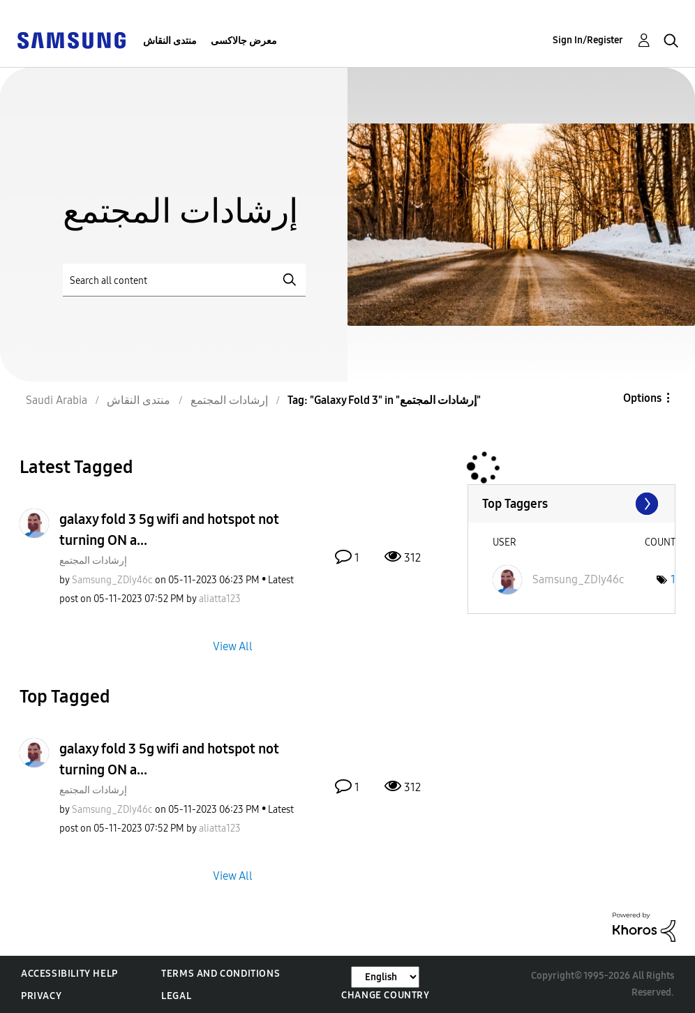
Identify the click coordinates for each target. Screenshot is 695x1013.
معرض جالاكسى (244, 41)
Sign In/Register (588, 40)
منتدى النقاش (170, 41)
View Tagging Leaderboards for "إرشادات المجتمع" (571, 504)
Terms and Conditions (220, 974)
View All (233, 645)
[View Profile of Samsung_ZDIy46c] (112, 580)
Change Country (385, 995)
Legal (176, 996)
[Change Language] (385, 977)
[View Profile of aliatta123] (220, 599)
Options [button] (642, 398)
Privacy (41, 996)
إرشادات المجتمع (93, 560)
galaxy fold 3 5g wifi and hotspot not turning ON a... (169, 529)
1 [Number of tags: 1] (673, 579)
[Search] (184, 280)
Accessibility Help (69, 974)
